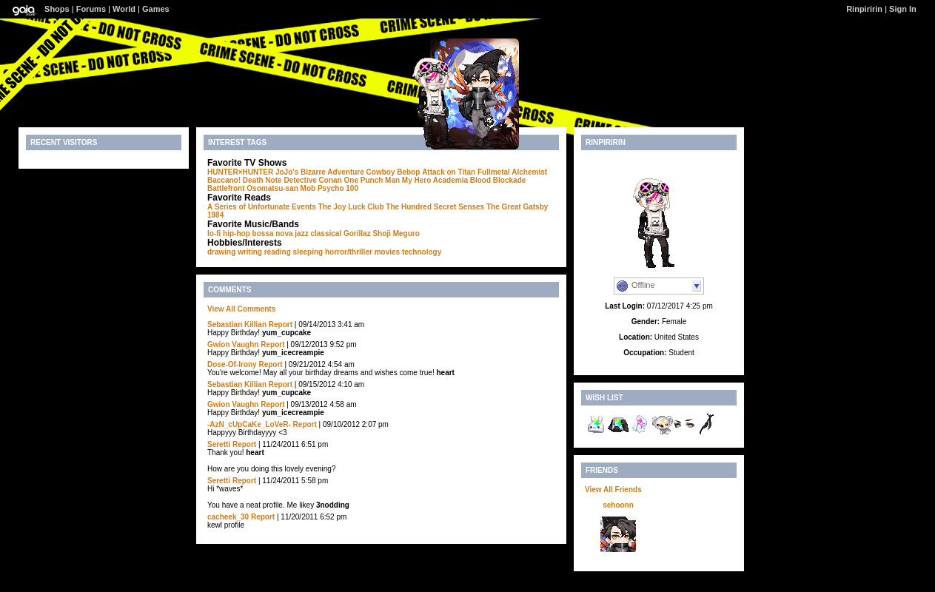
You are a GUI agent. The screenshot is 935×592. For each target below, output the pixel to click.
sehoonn (618, 505)
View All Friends (613, 489)
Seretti (218, 444)
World (124, 8)
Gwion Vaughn (232, 344)
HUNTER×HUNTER (240, 172)
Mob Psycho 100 (329, 188)
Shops (57, 8)
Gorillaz (357, 233)
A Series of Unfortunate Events (261, 207)
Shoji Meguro (395, 233)
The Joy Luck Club (351, 207)
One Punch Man (372, 180)
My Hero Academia (435, 180)
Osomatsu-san (272, 188)
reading (277, 252)
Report (280, 324)
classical (325, 233)
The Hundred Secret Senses (435, 207)
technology (421, 252)
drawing (221, 252)
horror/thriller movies (362, 252)
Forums (91, 8)
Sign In (902, 8)
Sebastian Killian (237, 324)
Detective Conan (312, 180)
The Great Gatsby (517, 207)
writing (250, 252)
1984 (215, 215)
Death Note (262, 180)
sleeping (308, 252)
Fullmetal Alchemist (512, 172)
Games (156, 8)
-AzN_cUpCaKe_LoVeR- (249, 424)
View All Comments (241, 309)
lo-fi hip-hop (228, 233)
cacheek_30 (228, 517)
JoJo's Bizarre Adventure (319, 172)
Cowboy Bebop (393, 172)
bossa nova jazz (280, 233)
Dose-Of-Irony (232, 364)
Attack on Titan (448, 172)
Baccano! (224, 180)
